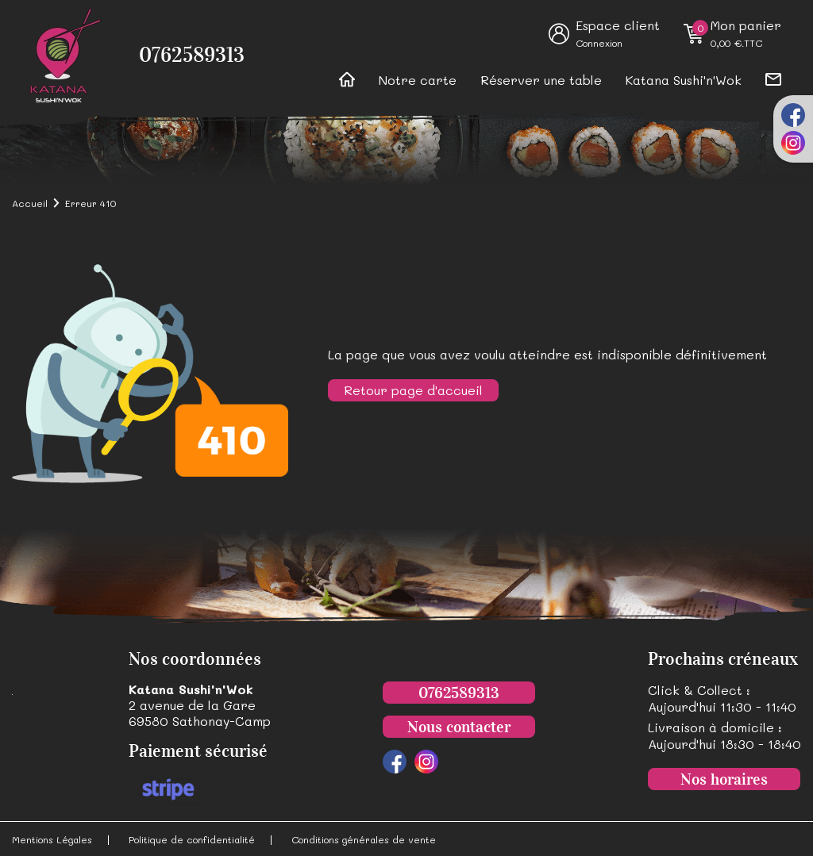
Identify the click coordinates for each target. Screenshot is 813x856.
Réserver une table (541, 79)
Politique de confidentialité (192, 839)
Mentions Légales (52, 839)
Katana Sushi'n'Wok (684, 79)
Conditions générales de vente (363, 839)
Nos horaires (724, 779)
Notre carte (418, 79)
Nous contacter (459, 726)
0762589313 (192, 55)
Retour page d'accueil (413, 390)
